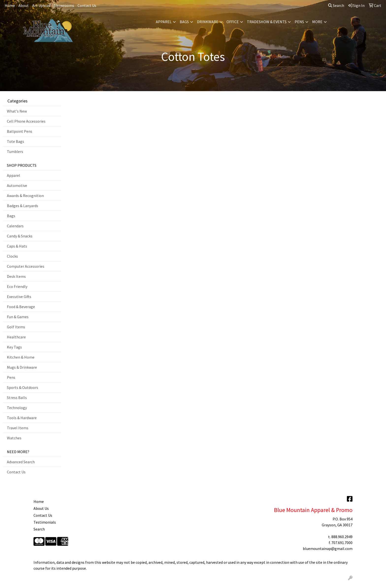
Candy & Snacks (19, 235)
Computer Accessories (25, 266)
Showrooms (64, 5)
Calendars (15, 225)
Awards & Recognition (25, 195)
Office (232, 21)
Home (10, 5)
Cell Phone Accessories (26, 121)
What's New (17, 111)
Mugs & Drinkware (22, 367)
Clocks (12, 256)
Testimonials (44, 522)
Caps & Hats (17, 246)
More (317, 21)
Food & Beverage (21, 306)
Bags (184, 21)
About (23, 5)
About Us (41, 508)
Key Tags (14, 347)
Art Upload (41, 5)
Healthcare (16, 336)
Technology (17, 407)
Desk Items (16, 276)
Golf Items (16, 326)
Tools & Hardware (22, 417)
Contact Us (87, 5)
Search (336, 5)
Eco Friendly (17, 286)
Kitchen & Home (20, 357)
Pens (299, 21)
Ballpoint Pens (19, 131)
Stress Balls (17, 397)
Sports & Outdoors (22, 387)
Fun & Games (18, 316)
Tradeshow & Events (267, 21)
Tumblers (15, 151)
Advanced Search (21, 461)
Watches (14, 437)
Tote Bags (15, 141)
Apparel (164, 21)
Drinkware (207, 21)
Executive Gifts (19, 296)
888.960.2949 (342, 536)
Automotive (17, 185)
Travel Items (17, 427)
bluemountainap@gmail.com (328, 548)
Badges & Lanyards (22, 205)
